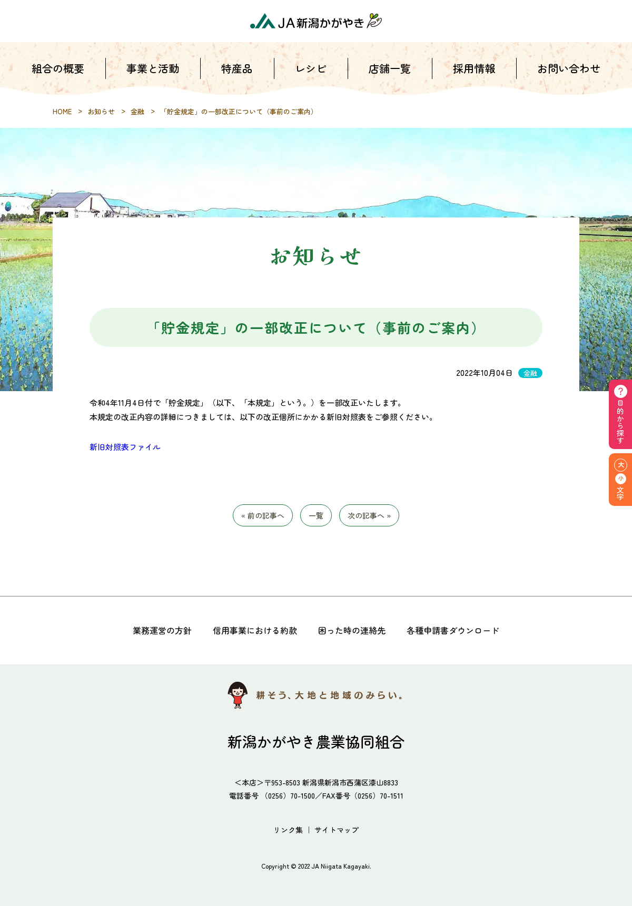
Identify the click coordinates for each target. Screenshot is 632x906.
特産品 (237, 68)
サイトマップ (336, 829)
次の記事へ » (369, 515)
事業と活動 (152, 68)
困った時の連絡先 (352, 630)
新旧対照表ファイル (125, 446)
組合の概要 (58, 68)
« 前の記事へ (262, 515)
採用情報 (474, 68)
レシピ (311, 68)
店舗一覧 (390, 68)
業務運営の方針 (162, 630)
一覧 (316, 515)
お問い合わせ (568, 68)
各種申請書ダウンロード (453, 630)
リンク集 (288, 829)
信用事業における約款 (255, 630)
